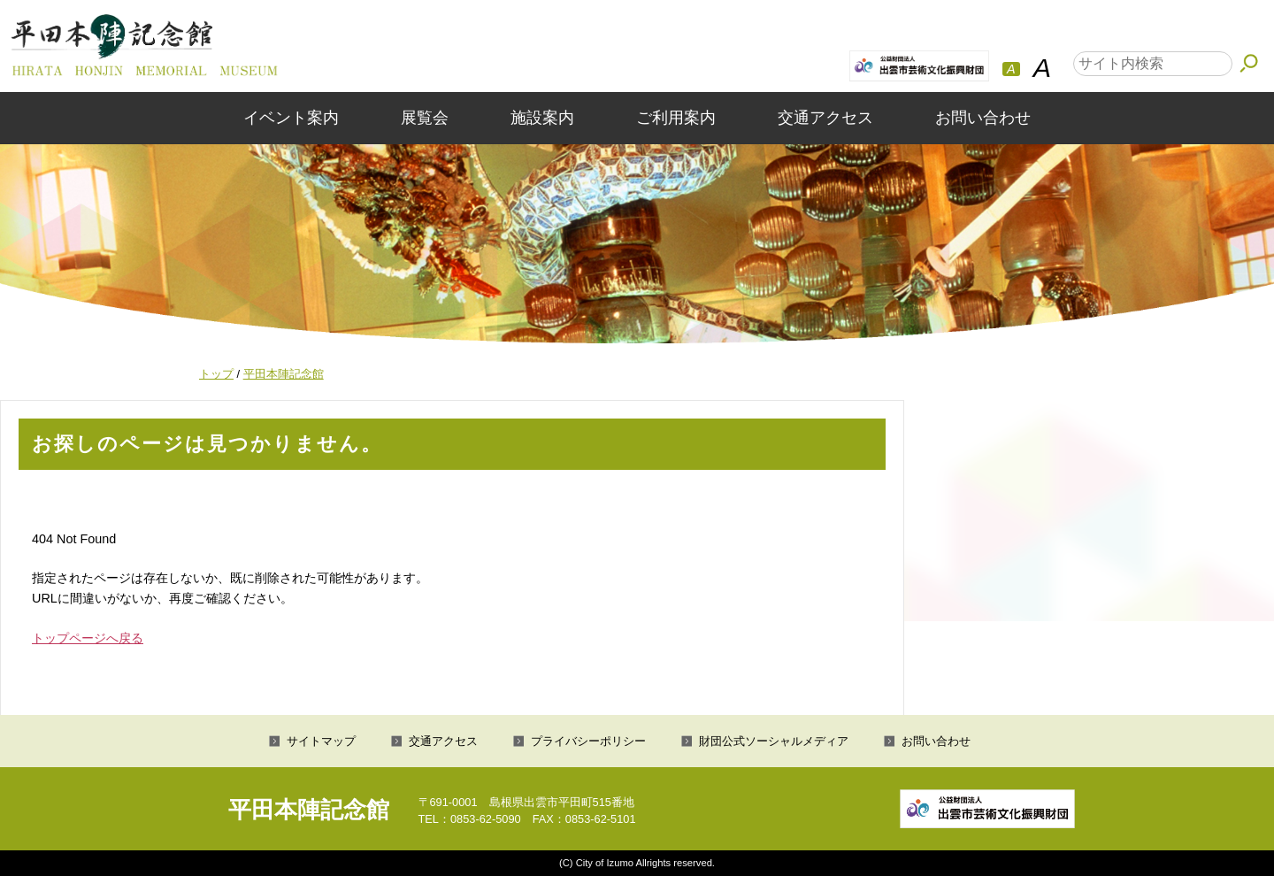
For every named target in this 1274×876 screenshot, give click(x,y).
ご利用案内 (676, 118)
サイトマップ (321, 741)
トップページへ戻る (87, 638)
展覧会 (425, 118)
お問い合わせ (983, 118)
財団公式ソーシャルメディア (773, 741)
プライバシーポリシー (588, 741)
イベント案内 (291, 118)
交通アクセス (825, 118)
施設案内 (542, 118)
